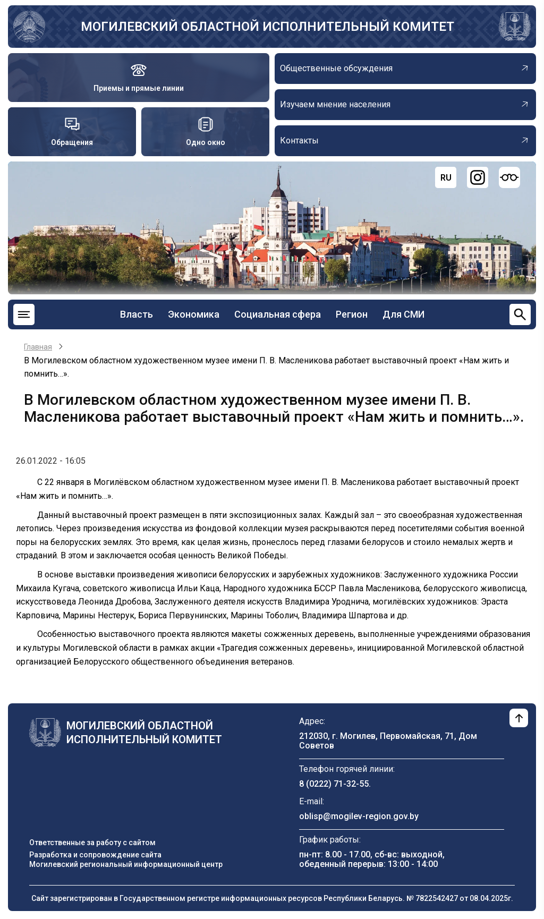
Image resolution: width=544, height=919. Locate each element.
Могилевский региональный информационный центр (126, 864)
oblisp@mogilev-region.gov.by (359, 816)
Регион (352, 314)
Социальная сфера (277, 314)
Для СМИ (403, 314)
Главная (38, 347)
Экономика (193, 314)
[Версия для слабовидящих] (509, 177)
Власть (136, 314)
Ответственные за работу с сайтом (92, 842)
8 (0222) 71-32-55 (334, 784)
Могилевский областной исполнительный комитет (267, 26)
